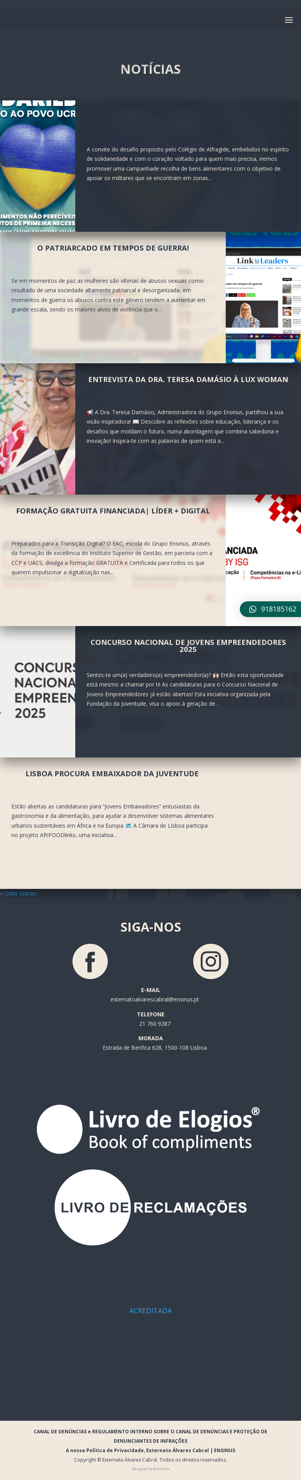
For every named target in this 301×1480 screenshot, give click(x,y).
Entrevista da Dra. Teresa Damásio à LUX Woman (188, 379)
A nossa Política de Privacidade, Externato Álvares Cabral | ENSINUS (150, 1450)
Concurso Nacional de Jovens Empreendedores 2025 (188, 645)
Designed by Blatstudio (150, 1469)
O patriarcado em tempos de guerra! (113, 248)
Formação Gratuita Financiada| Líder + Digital (113, 510)
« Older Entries (18, 893)
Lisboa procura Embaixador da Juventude (113, 773)
